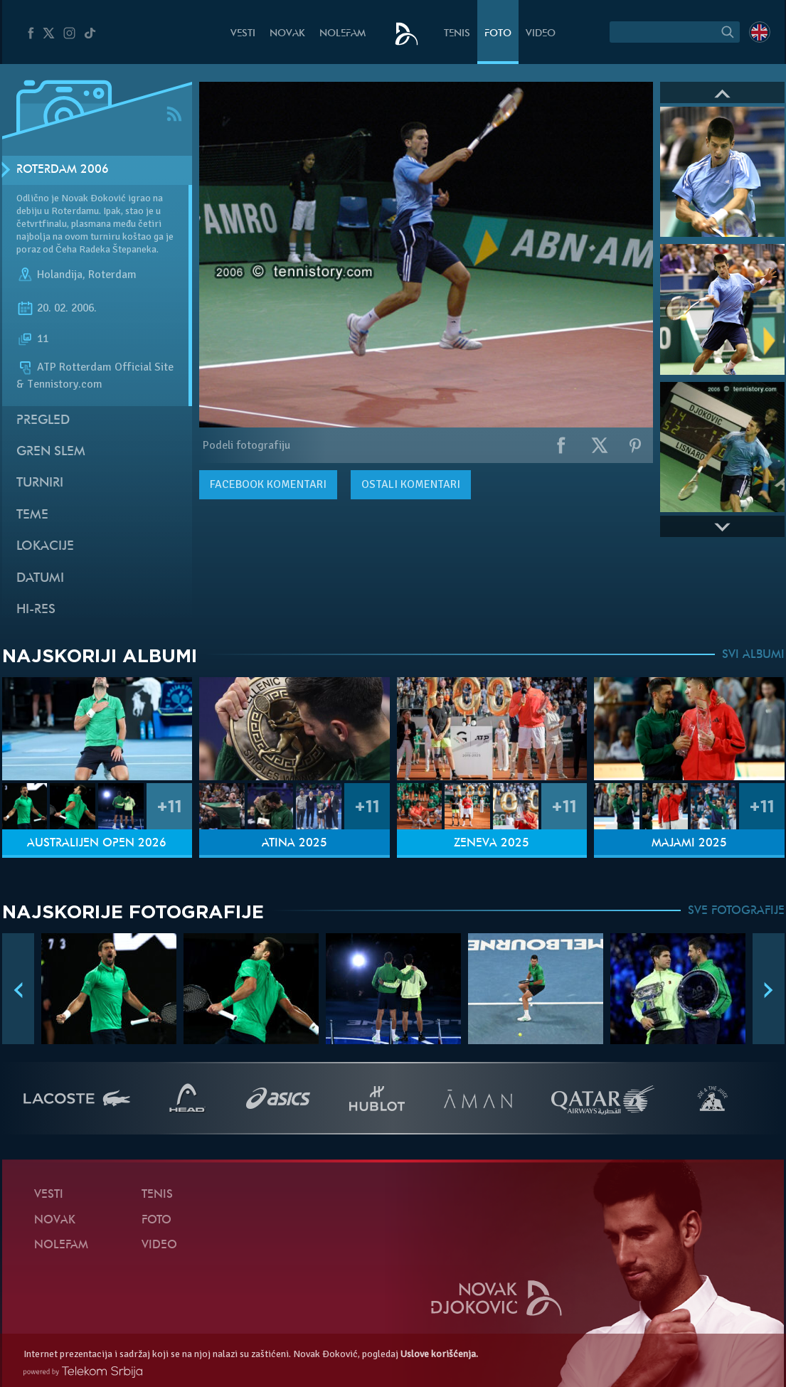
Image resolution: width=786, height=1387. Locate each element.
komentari (268, 484)
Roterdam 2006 (62, 170)
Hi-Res (35, 610)
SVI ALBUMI (753, 655)
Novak (287, 33)
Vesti (242, 33)
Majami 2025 (689, 843)
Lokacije (45, 546)
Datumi (40, 578)
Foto (497, 33)
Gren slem (50, 452)
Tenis (457, 33)
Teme (32, 515)
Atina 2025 (294, 843)
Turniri (39, 483)
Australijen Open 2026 (96, 843)
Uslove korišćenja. (439, 1354)
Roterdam (112, 274)
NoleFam (342, 33)
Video (541, 33)
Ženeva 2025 (491, 843)
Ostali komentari (410, 484)
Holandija (60, 274)
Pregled (43, 420)
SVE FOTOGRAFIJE (736, 911)
